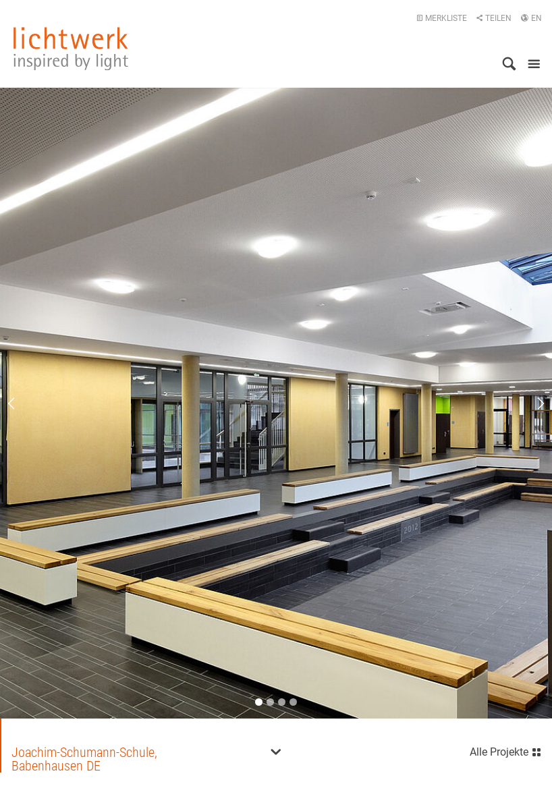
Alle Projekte (506, 750)
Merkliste (441, 18)
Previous (20, 403)
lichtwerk (70, 48)
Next (531, 403)
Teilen (494, 18)
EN (531, 18)
